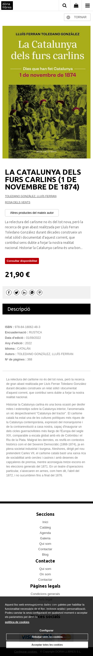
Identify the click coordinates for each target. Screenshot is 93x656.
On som (45, 574)
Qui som (45, 544)
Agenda (45, 533)
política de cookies (17, 622)
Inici (45, 522)
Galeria (45, 538)
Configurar (46, 630)
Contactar (45, 549)
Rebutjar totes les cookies (47, 637)
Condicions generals (45, 594)
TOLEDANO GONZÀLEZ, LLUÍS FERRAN (31, 196)
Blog (45, 554)
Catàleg (45, 527)
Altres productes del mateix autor (32, 213)
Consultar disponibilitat (22, 260)
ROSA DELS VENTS (17, 202)
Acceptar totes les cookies (47, 644)
